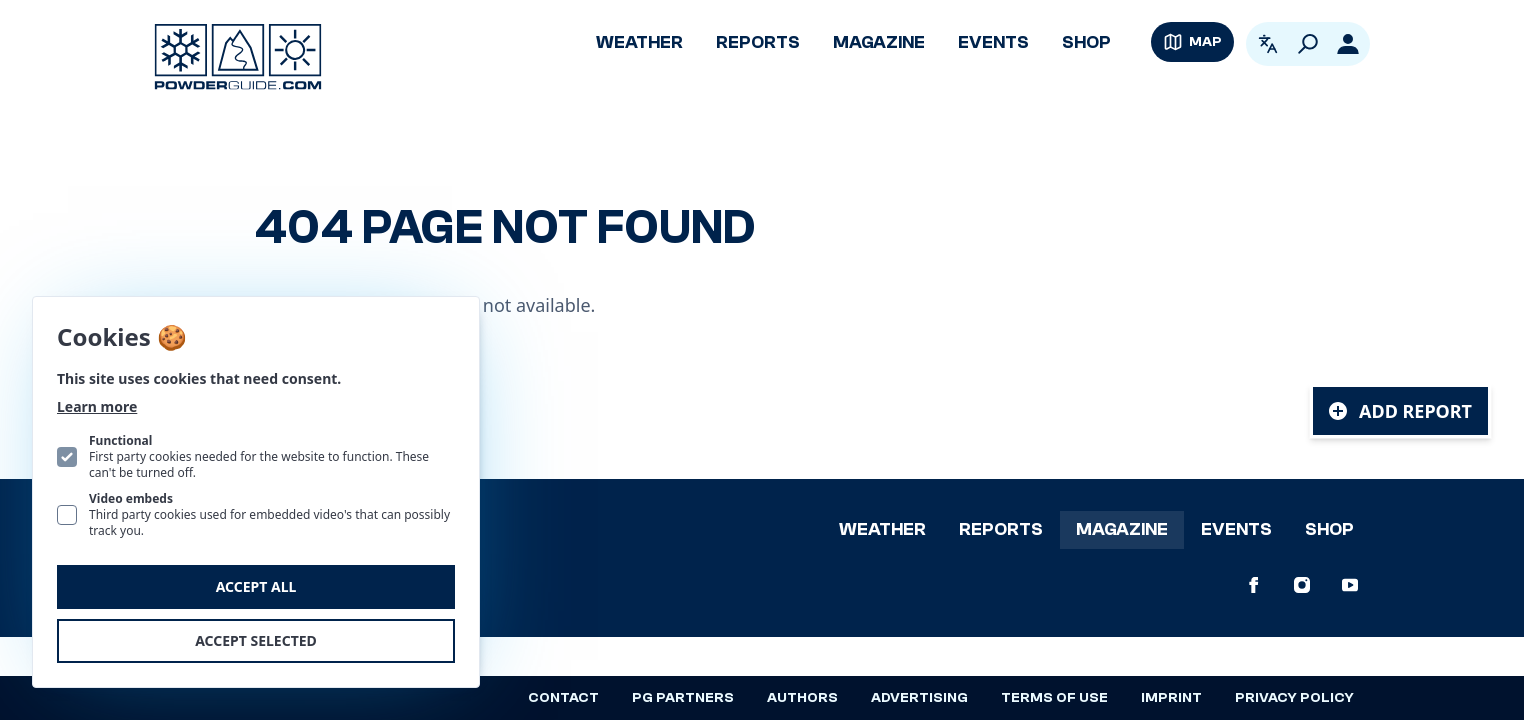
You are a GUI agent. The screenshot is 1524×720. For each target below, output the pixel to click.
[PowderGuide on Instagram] (1302, 585)
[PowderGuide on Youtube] (1350, 585)
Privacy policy (1294, 698)
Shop (1086, 42)
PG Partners (683, 698)
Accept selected (256, 640)
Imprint (1171, 698)
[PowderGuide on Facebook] (1254, 585)
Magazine (879, 42)
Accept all (256, 586)
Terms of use (1054, 698)
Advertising (919, 698)
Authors (802, 698)
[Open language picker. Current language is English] (1268, 44)
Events (993, 42)
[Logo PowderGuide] (238, 57)
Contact (563, 698)
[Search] (1308, 44)
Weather (639, 42)
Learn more (97, 406)
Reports (758, 42)
